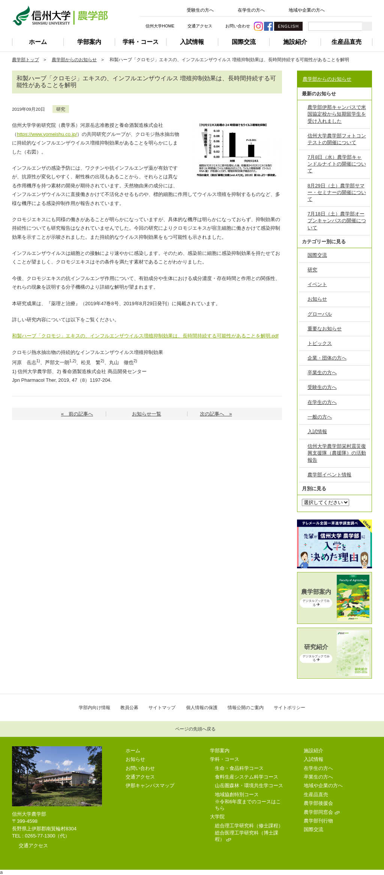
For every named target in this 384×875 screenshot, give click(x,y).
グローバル (320, 314)
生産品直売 (347, 42)
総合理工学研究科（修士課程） (249, 825)
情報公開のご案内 (246, 707)
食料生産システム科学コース (246, 777)
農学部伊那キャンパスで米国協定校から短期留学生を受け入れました (337, 113)
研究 (60, 109)
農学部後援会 (318, 803)
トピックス (320, 343)
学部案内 (89, 42)
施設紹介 (295, 42)
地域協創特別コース (237, 794)
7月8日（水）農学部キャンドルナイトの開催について (337, 163)
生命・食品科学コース (239, 768)
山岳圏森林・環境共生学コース (249, 785)
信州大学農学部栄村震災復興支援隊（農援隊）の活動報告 (337, 452)
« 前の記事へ (77, 414)
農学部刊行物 (318, 821)
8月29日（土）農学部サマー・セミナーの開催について (337, 192)
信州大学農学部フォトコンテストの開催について (337, 139)
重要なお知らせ (325, 328)
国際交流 (244, 42)
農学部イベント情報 (329, 474)
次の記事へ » (216, 414)
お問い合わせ (237, 26)
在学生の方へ (251, 10)
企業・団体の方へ (327, 358)
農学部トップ (25, 59)
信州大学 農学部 (60, 16)
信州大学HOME (160, 26)
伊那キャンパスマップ (150, 785)
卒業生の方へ (322, 372)
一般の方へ (320, 417)
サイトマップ (162, 707)
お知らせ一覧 (146, 414)
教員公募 (129, 707)
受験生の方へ (200, 10)
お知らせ (317, 299)
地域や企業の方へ (307, 10)
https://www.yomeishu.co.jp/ (47, 134)
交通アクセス (200, 26)
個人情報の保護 (202, 707)
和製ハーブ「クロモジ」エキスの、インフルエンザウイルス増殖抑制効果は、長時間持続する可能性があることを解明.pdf (145, 336)
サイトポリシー (289, 707)
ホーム (38, 42)
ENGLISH (288, 26)
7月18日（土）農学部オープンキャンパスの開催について (337, 220)
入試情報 (192, 42)
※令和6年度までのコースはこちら (248, 805)
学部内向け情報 (94, 707)
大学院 (217, 816)
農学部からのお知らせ (74, 59)
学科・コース (141, 42)
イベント (317, 284)
